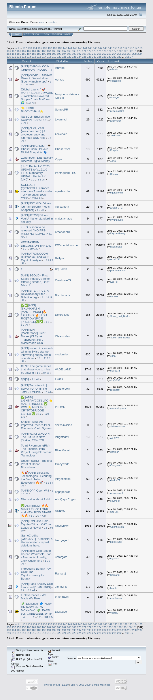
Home (17, 34)
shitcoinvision (63, 425)
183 (9, 53)
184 (14, 53)
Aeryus (59, 79)
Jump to (71, 658)
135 (40, 48)
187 (29, 53)
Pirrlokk (59, 406)
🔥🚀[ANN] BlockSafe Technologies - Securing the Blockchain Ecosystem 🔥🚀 (36, 477)
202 (104, 53)
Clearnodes (62, 336)
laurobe (59, 67)
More (67, 34)
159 (24, 50)
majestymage (63, 218)
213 (24, 56)
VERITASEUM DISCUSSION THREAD (36, 244)
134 (35, 48)
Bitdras (114, 174)
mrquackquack (118, 408)
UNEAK (60, 510)
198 (84, 53)
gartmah (114, 451)
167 (64, 50)
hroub (113, 588)
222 (69, 56)
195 (69, 53)
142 (75, 48)
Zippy (58, 159)
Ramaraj (60, 573)
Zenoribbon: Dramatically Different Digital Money (37, 159)
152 (125, 48)
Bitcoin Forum (15, 42)
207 (129, 53)
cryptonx (115, 558)
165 (54, 50)
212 (19, 56)
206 (124, 53)
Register (57, 34)
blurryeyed (61, 540)
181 (134, 50)
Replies (87, 61)
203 (109, 53)
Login (46, 34)
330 (23, 416)
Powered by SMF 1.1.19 (56, 684)
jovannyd (60, 119)
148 (105, 48)
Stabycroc (115, 121)
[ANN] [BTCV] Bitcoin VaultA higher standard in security (37, 218)
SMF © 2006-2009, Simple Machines (90, 684)
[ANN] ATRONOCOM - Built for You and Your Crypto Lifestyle (35, 257)
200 (94, 53)
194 (64, 53)
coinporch (115, 80)
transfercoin (62, 388)
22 (48, 358)
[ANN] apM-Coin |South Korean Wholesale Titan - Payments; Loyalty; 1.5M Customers (36, 555)
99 (22, 530)
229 (104, 56)
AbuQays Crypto (65, 499)
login (41, 22)
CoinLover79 (63, 280)
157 (14, 50)
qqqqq (25, 379)
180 (129, 50)
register (52, 22)
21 (45, 358)
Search (36, 34)
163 (44, 50)
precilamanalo (117, 270)
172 (89, 50)
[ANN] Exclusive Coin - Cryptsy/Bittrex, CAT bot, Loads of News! (36, 524)
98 (51, 527)
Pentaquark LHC (65, 173)
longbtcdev (62, 437)
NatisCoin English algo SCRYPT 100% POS (35, 118)
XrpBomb (61, 269)
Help (26, 34)
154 (135, 48)
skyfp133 (115, 370)
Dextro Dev (62, 314)
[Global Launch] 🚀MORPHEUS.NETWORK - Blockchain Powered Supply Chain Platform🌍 (37, 96)
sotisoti (114, 296)
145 (90, 48)
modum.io (61, 354)
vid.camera (62, 206)
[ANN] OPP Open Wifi (35, 490)
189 (39, 53)
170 (79, 50)
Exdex (59, 379)
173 (94, 50)
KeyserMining (117, 233)
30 (30, 84)
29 (27, 84)
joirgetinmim (62, 478)
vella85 (114, 613)
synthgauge (116, 219)
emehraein (61, 596)
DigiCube (61, 611)
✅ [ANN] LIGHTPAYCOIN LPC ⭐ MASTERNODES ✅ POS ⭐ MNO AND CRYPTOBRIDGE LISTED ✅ (37, 405)
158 (19, 50)
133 (30, 48)
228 (99, 56)
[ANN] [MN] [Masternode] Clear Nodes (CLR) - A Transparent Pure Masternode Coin (33, 336)
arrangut (114, 97)
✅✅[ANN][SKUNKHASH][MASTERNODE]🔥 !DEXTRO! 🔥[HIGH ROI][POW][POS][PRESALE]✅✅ (34, 313)
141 (70, 48)
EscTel (113, 281)
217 (44, 56)
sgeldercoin (62, 191)
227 (94, 56)
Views (100, 61)
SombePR (61, 109)
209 (139, 53)
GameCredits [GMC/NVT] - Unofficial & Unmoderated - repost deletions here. (37, 540)
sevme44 (115, 500)
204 (114, 53)
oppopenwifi (62, 492)
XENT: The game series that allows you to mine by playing (36, 369)
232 (119, 56)
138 (55, 48)
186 (24, 53)
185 (19, 53)
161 (34, 50)
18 (47, 297)
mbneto (114, 69)
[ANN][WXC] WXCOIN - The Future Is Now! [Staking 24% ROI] (36, 437)
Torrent (57, 29)
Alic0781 (114, 438)
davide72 (115, 480)
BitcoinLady (62, 295)
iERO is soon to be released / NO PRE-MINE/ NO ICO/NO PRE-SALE (37, 232)
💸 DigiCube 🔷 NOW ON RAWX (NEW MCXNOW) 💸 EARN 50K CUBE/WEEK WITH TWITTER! (36, 610)
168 (69, 50)
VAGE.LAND (63, 369)
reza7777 (115, 259)
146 (95, 48)
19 (50, 297)
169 (74, 50)
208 (134, 53)
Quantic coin (117, 526)
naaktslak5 (116, 246)
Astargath (61, 557)
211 (14, 56)
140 (65, 48)
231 (114, 56)
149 (110, 48)
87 (44, 373)
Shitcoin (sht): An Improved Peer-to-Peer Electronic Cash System (36, 425)
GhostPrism (62, 149)
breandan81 (62, 232)
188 (34, 53)
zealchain (61, 134)
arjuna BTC (116, 207)
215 (34, 56)
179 (124, 50)
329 (47, 414)
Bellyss (59, 258)
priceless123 (117, 111)
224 (79, 56)
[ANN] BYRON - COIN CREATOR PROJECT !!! (36, 68)
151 (120, 48)
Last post (113, 61)
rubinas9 (115, 389)
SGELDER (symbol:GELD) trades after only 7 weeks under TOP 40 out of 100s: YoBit (36, 191)
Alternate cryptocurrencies (43, 42)
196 (74, 53)
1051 (128, 56)
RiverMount (62, 450)
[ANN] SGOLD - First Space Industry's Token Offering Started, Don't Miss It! (36, 280)
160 (29, 50)
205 (119, 53)
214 (29, 56)
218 (49, 56)
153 (130, 48)
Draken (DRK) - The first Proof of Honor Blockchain (36, 464)
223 (74, 56)
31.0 (49, 29)
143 (80, 48)
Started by (62, 61)
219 (54, 56)
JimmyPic (61, 586)
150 (115, 48)
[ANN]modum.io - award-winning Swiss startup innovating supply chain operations (37, 353)
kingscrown (62, 525)
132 (25, 48)
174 (99, 50)
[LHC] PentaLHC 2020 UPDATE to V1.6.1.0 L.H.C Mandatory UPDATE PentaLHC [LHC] (35, 173)
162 (39, 50)
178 (119, 50)
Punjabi (114, 150)
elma (113, 356)
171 (84, 50)
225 (84, 56)
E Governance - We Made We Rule (33, 596)
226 (89, 56)
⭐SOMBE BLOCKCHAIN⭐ (32, 109)
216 (39, 56)
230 (109, 56)
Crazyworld (62, 464)
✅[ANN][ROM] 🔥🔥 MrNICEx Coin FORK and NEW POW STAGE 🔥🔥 (36, 510)
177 (114, 50)
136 (45, 48)
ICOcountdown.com (67, 245)
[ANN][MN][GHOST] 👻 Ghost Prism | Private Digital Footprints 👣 (36, 149)
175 (104, 50)
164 (49, 50)
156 (9, 50)
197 (79, 53)
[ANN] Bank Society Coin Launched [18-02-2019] (37, 585)
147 (100, 48)
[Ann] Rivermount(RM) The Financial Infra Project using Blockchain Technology (36, 450)
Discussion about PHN (35, 499)
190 (44, 53)
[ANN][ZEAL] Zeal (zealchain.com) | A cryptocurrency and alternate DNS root (33, 132)
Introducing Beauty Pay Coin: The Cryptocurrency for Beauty (36, 573)
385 (51, 617)
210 (9, 56)
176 (109, 50)
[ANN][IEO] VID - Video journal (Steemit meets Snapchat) (36, 207)
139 (60, 48)
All (33, 102)
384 (46, 617)
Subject (26, 61)
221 (64, 56)
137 (50, 48)
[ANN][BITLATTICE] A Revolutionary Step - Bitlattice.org (35, 294)
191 (49, 53)
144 (85, 48)
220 (59, 56)
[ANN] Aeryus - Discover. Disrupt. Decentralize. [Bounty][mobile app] (37, 78)
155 (140, 48)
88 (48, 373)
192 (54, 53)
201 (99, 53)
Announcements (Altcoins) (81, 42)
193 (59, 53)
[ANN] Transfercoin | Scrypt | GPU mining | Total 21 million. (35, 389)
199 (89, 53)
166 (59, 50)
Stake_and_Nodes (120, 316)
